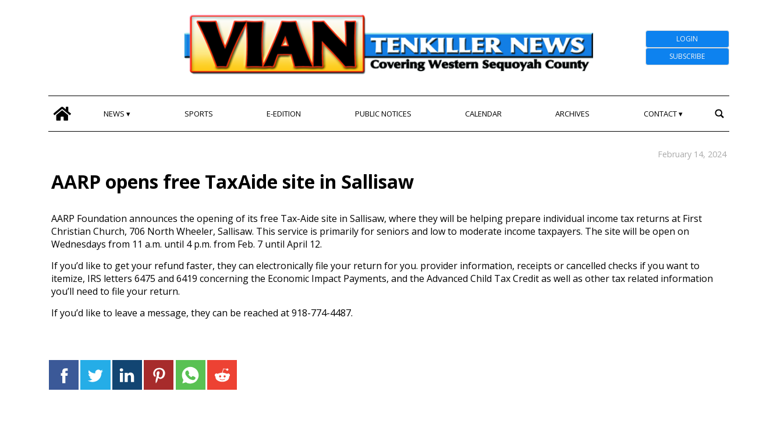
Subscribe (687, 56)
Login (687, 39)
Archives (572, 113)
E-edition (284, 113)
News (114, 113)
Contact (660, 113)
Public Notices (383, 113)
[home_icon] (62, 114)
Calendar (483, 113)
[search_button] (719, 113)
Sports (199, 113)
